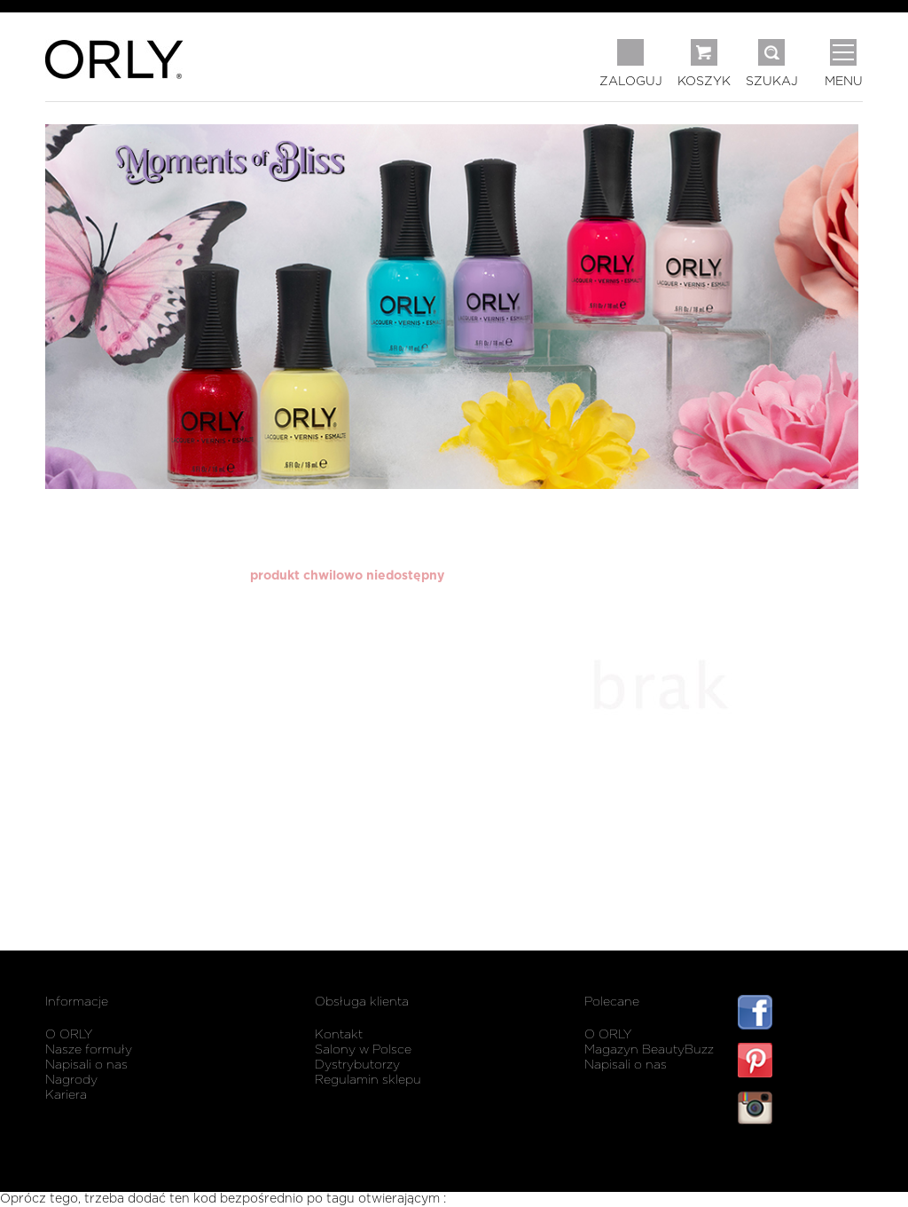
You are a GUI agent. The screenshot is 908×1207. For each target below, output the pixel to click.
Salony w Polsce (363, 1050)
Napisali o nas (86, 1065)
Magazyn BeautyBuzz (649, 1050)
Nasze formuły (88, 1050)
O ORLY (68, 1035)
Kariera (66, 1095)
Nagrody (71, 1080)
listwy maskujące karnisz (800, 1160)
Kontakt (339, 1035)
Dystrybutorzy (357, 1065)
